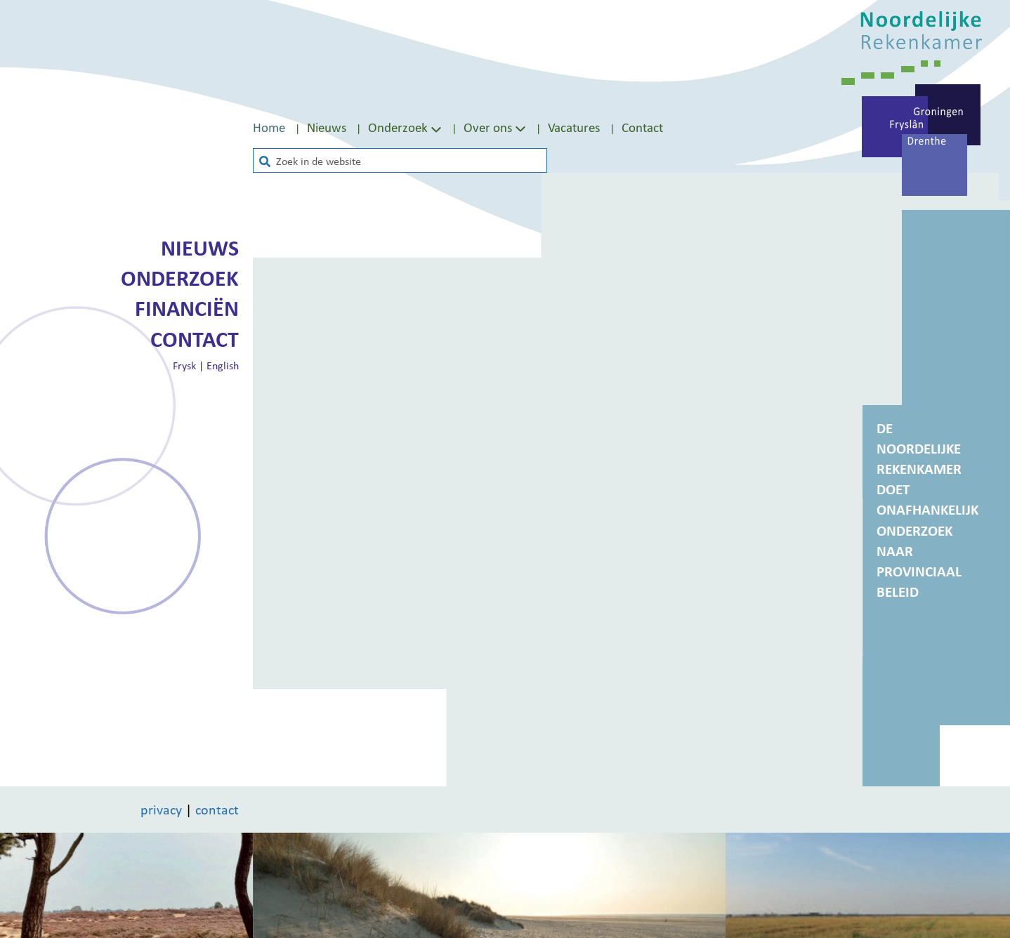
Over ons (488, 127)
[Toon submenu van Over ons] (520, 128)
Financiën (187, 308)
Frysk (184, 365)
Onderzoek (180, 278)
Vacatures (574, 127)
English (222, 365)
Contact (642, 127)
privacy (161, 809)
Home (269, 127)
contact (217, 809)
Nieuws (326, 127)
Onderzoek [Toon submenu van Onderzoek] (406, 127)
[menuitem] (280, 127)
